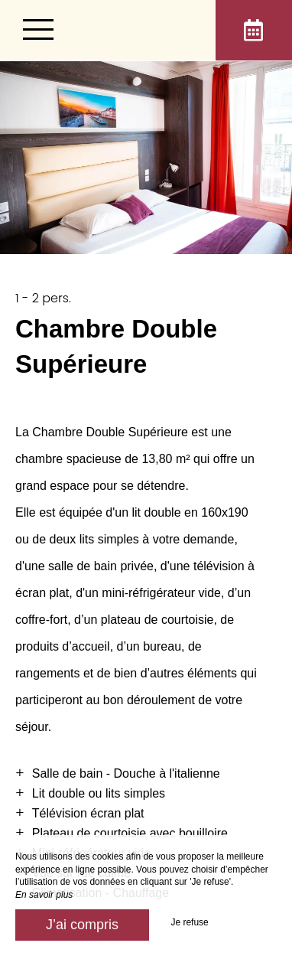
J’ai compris (82, 924)
